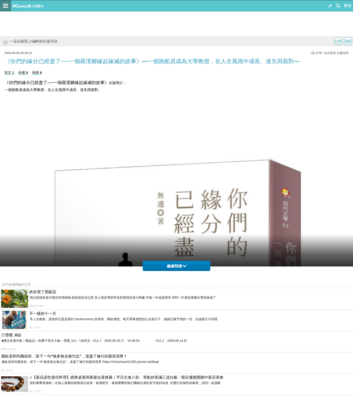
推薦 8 (37, 72)
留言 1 (9, 72)
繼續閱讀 (176, 266)
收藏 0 (23, 72)
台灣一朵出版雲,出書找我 (331, 53)
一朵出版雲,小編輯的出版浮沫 (29, 41)
